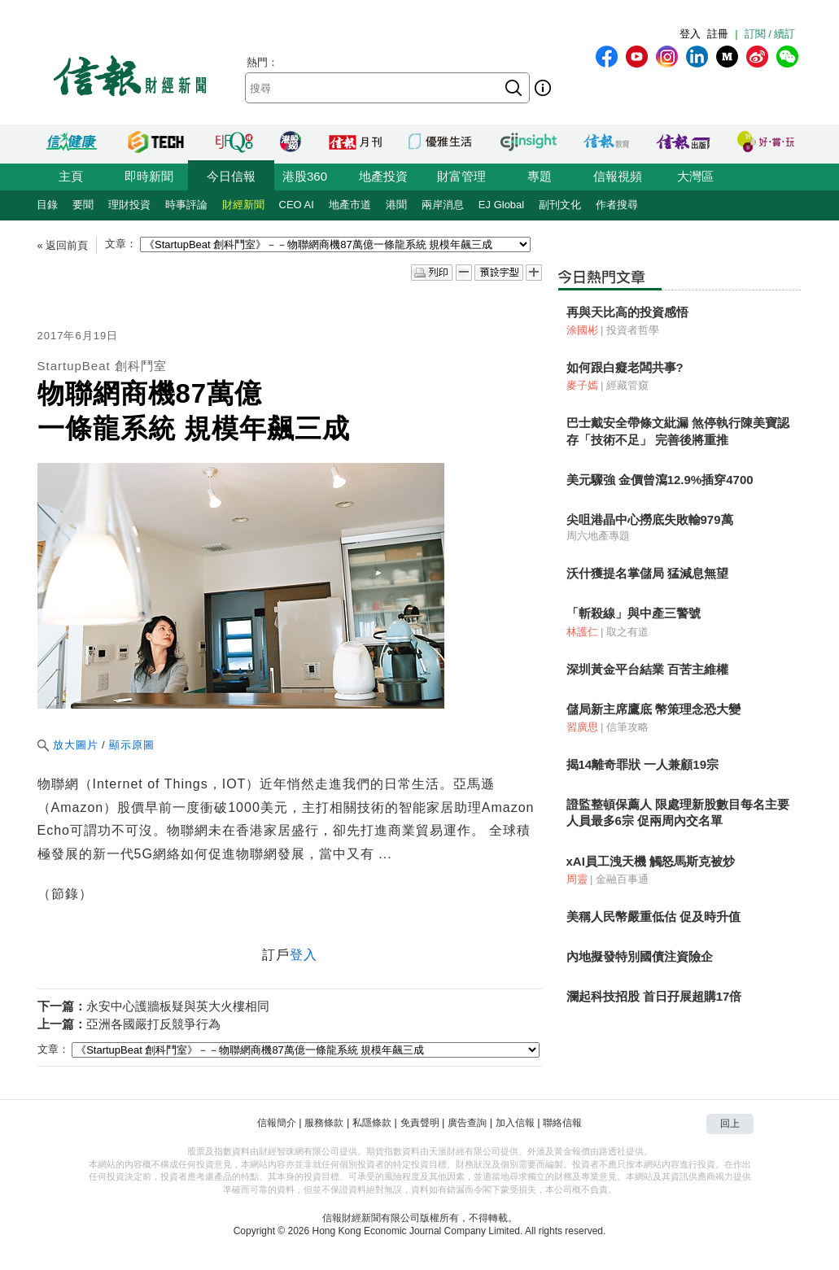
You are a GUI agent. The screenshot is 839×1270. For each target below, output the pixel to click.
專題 (539, 176)
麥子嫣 (582, 385)
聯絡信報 (562, 1122)
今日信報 (231, 176)
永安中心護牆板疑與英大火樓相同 (177, 1006)
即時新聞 (149, 176)
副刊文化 (560, 205)
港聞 (396, 205)
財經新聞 (243, 205)
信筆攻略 (627, 727)
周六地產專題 (598, 536)
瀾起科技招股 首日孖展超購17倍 (654, 996)
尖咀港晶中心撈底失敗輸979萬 (649, 519)
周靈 (577, 879)
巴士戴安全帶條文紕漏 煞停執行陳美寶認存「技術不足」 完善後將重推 (677, 431)
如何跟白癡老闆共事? (625, 367)
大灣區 (695, 176)
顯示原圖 (132, 745)
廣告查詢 (467, 1122)
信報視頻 (617, 176)
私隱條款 (371, 1122)
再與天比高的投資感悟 (627, 312)
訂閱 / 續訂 (770, 34)
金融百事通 (622, 879)
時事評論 (186, 205)
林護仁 (582, 632)
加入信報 (515, 1122)
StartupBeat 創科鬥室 (102, 366)
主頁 (71, 176)
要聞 (83, 205)
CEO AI (296, 205)
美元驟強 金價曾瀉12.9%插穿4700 (660, 480)
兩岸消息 (443, 205)
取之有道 (627, 632)
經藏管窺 (627, 385)
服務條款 (323, 1122)
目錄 (47, 205)
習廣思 (582, 727)
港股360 (304, 176)
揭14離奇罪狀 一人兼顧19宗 (642, 764)
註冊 (717, 34)
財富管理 (461, 176)
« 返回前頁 (63, 245)
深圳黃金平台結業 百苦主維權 (647, 669)
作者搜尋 (617, 205)
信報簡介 (276, 1122)
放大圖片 (67, 745)
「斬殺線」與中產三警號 (633, 613)
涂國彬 (582, 330)
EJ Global (501, 205)
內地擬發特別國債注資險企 (639, 956)
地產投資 (383, 176)
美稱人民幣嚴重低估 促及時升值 (653, 916)
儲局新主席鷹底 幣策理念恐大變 (653, 709)
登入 (690, 34)
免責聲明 (419, 1122)
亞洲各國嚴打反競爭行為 (153, 1024)
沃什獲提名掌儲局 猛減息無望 (647, 573)
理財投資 (129, 205)
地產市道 (350, 205)
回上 (730, 1123)
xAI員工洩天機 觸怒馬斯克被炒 (651, 861)
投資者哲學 (632, 330)
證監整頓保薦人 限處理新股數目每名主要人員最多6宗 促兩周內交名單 (677, 812)
